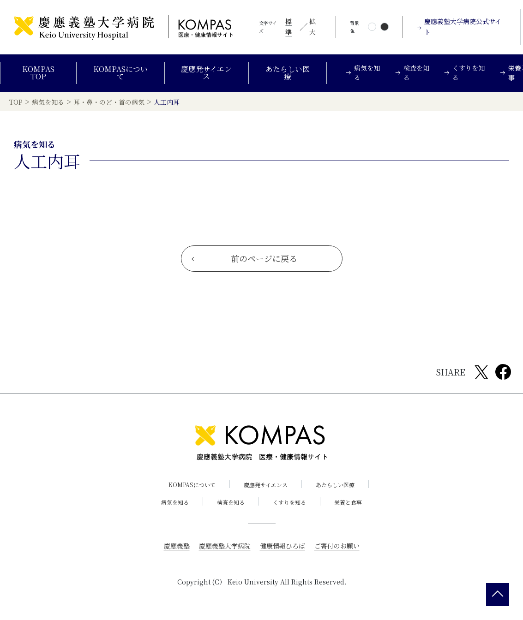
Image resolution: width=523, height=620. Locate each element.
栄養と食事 (348, 502)
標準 (288, 27)
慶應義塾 (177, 545)
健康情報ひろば (282, 545)
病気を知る (175, 502)
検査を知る (231, 502)
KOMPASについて (120, 73)
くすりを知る (289, 502)
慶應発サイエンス (206, 73)
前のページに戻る (244, 258)
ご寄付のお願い (337, 545)
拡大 (312, 27)
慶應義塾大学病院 (225, 545)
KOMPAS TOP (38, 73)
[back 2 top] (497, 594)
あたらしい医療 (287, 73)
